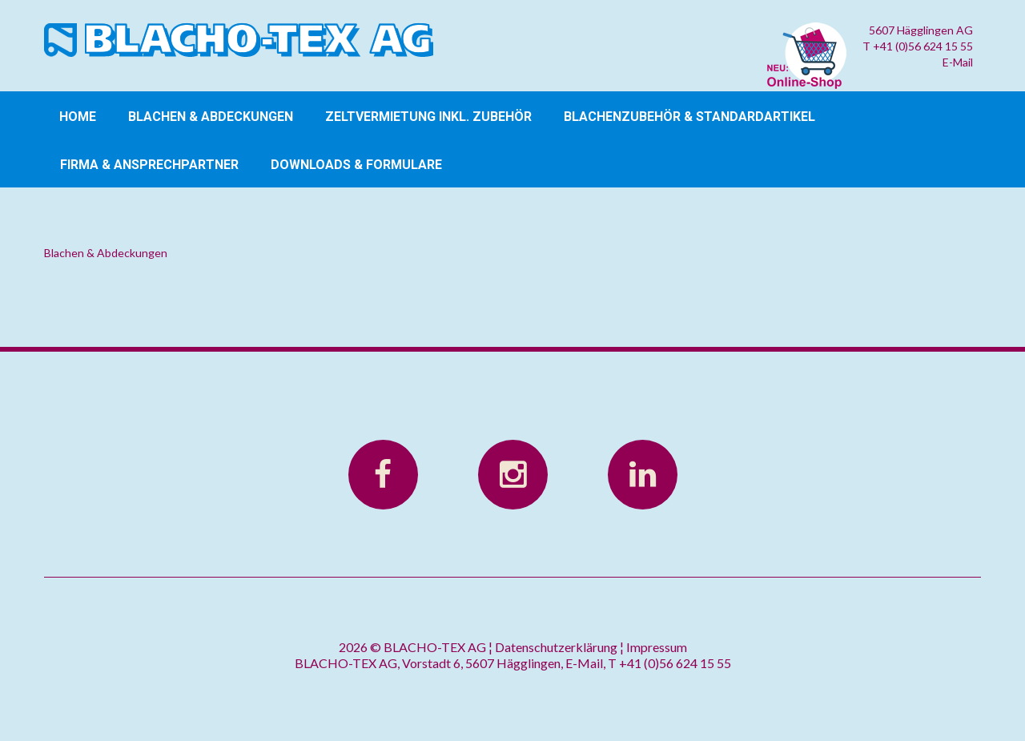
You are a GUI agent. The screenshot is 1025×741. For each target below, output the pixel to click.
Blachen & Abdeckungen (210, 116)
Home (77, 116)
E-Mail (958, 62)
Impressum (656, 646)
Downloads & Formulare (356, 164)
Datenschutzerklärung (556, 646)
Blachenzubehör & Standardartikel (689, 116)
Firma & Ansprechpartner (149, 164)
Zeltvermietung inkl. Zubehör (428, 116)
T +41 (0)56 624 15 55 (917, 46)
